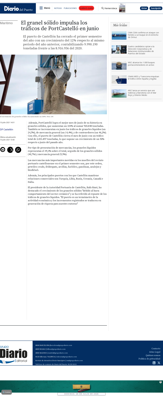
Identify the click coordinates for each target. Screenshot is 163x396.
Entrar (144, 8)
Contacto (155, 348)
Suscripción (156, 8)
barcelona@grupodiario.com (61, 345)
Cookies (6, 392)
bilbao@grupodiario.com (56, 349)
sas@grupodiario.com (74, 361)
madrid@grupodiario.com (58, 353)
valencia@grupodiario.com (67, 357)
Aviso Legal (154, 352)
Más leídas (120, 25)
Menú (47, 8)
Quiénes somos (153, 355)
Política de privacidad (149, 358)
